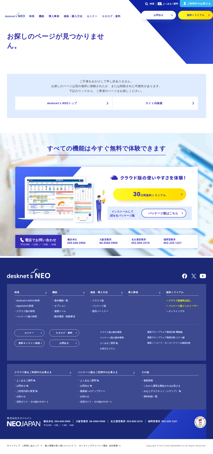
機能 (41, 16)
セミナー (92, 16)
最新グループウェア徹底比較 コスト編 (165, 337)
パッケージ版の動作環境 (112, 337)
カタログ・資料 (111, 16)
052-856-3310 (140, 243)
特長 (32, 16)
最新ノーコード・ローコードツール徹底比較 (168, 342)
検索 (149, 3)
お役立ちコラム (107, 348)
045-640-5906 (76, 243)
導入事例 (54, 16)
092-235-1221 (173, 243)
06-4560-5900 (108, 243)
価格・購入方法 (73, 16)
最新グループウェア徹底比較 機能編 (164, 331)
